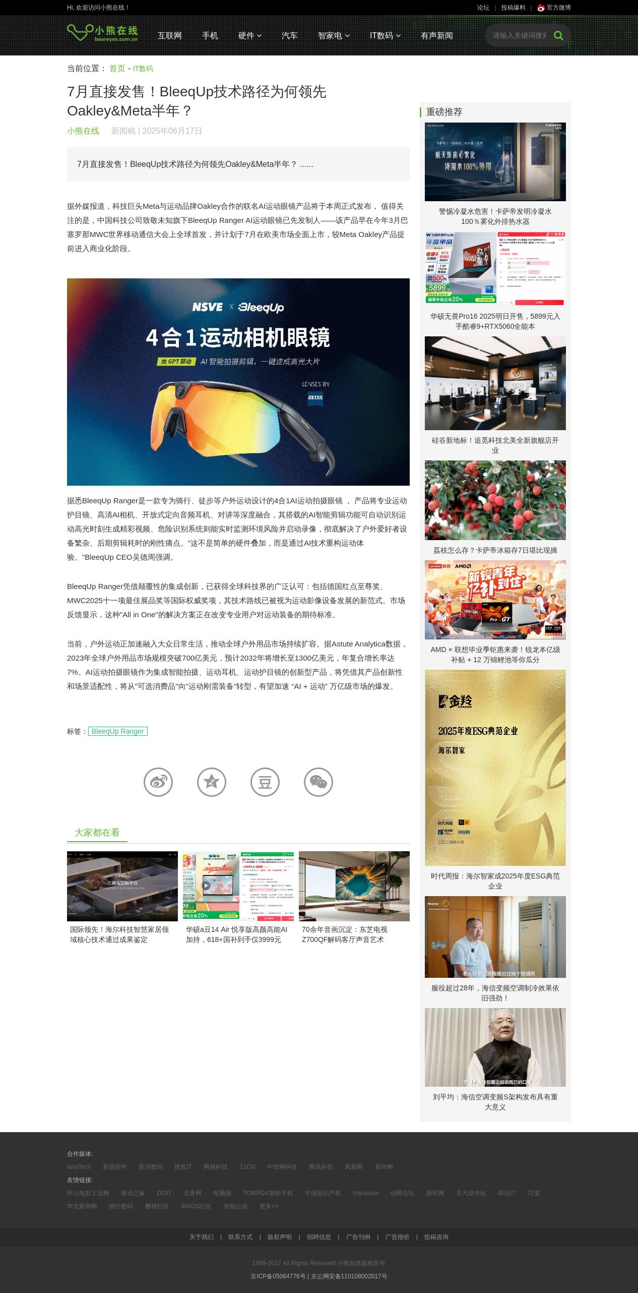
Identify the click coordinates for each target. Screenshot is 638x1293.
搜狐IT (183, 1166)
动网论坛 (402, 1193)
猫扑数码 (121, 1206)
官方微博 (554, 7)
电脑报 (222, 1193)
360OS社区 (196, 1206)
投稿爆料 (513, 7)
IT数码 (385, 35)
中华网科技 (282, 1166)
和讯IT (507, 1193)
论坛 (483, 7)
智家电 (333, 35)
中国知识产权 (323, 1193)
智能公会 (236, 1206)
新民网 (435, 1193)
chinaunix (365, 1193)
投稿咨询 (436, 1237)
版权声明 (280, 1237)
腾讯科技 (321, 1166)
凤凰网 (354, 1166)
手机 (210, 35)
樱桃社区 (157, 1206)
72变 (533, 1193)
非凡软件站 (471, 1193)
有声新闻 (437, 35)
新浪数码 (151, 1166)
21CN (248, 1166)
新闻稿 (123, 131)
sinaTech (79, 1166)
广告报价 (398, 1237)
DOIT (164, 1193)
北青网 (192, 1193)
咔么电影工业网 (88, 1193)
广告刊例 (358, 1237)
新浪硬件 (115, 1166)
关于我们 (201, 1237)
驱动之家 (133, 1193)
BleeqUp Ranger (118, 731)
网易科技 (216, 1166)
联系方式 (240, 1237)
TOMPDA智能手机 (268, 1193)
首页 (117, 68)
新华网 (384, 1166)
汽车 (290, 35)
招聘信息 (319, 1237)
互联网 (170, 35)
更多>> (269, 1206)
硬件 (250, 35)
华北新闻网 (82, 1206)
